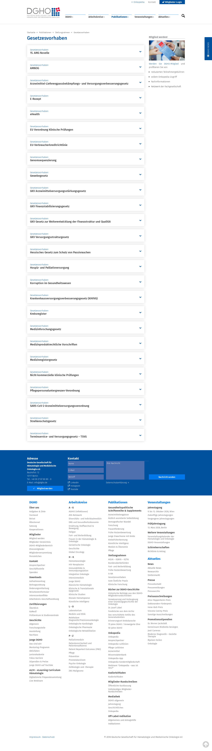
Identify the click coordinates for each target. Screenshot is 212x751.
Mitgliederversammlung (40, 552)
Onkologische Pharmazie (80, 627)
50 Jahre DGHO (115, 628)
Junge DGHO (35, 639)
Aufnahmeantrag (37, 581)
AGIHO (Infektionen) (78, 511)
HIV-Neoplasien (76, 564)
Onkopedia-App (115, 658)
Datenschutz (48, 737)
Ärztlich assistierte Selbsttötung (123, 518)
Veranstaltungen (144, 16)
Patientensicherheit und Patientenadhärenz (80, 644)
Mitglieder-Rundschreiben (122, 681)
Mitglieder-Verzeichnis (40, 542)
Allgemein (34, 624)
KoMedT (33, 611)
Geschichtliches (115, 707)
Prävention (74, 656)
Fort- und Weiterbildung (80, 535)
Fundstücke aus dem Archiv (121, 611)
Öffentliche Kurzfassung (119, 685)
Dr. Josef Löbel (115, 607)
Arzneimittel (114, 651)
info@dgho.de (40, 482)
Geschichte (35, 620)
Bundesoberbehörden (118, 563)
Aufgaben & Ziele (37, 511)
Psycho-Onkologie (77, 663)
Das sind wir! (35, 644)
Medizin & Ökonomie (118, 547)
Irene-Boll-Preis (155, 607)
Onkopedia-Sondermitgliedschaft (124, 662)
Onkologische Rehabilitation (82, 631)
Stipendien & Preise (38, 661)
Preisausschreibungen (160, 596)
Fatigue (72, 532)
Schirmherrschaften (158, 547)
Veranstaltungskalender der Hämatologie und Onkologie (161, 537)
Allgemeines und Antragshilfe (122, 720)
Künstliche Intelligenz (79, 601)
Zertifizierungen (38, 604)
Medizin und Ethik (77, 614)
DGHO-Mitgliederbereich (41, 545)
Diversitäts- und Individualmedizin (85, 518)
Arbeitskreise (96, 16)
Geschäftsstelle (36, 569)
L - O (71, 606)
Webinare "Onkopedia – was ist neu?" (123, 666)
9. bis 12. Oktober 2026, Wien (161, 511)
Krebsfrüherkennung (117, 540)
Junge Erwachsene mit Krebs (121, 536)
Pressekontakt (154, 584)
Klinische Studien (77, 594)
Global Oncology (76, 552)
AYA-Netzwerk (75, 515)
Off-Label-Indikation (119, 716)
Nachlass (33, 635)
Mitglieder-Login (172, 2)
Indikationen (114, 723)
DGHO (69, 16)
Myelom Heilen (155, 640)
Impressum (35, 737)
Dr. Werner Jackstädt (157, 623)
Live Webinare (36, 681)
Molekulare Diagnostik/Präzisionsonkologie (84, 618)
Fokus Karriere (36, 658)
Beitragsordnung (37, 585)
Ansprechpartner (37, 565)
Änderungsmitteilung (39, 588)
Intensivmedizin (76, 578)
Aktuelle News (154, 568)
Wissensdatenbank (117, 655)
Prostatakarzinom (77, 660)
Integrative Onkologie (79, 574)
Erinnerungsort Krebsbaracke (122, 621)
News (151, 564)
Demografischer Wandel (119, 522)
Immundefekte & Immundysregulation (78, 569)
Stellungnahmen (117, 555)
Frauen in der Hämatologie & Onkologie (82, 540)
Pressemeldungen (156, 587)
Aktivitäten (34, 651)
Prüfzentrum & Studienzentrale (44, 615)
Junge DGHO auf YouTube (41, 665)
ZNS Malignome (76, 671)
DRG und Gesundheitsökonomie (84, 522)
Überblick (33, 608)
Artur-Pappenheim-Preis (159, 600)
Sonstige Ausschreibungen (160, 614)
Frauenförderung (116, 529)
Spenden (33, 572)
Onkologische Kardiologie (81, 623)
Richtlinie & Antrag (156, 551)
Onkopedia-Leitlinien (118, 644)
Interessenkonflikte (38, 595)
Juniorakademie (36, 654)
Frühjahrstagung (156, 523)
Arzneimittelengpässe (118, 514)
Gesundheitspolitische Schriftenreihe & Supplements (124, 509)
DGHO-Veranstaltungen (159, 542)
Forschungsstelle (37, 628)
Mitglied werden (42, 488)
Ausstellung (34, 631)
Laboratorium (75, 610)
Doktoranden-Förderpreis (160, 603)
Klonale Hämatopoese (79, 598)
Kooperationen (36, 529)
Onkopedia (139, 2)
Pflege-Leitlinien (116, 647)
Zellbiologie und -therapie (81, 667)
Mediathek (114, 696)
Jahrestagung (114, 704)
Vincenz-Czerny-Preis (158, 611)
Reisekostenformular (39, 592)
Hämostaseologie (77, 561)
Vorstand (33, 515)
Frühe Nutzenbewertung (119, 532)
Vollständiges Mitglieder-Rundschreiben (120, 690)
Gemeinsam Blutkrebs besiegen (163, 627)
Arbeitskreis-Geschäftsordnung (44, 599)
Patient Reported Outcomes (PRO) (85, 649)
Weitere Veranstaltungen (161, 532)
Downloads (35, 577)
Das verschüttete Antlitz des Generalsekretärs (121, 616)
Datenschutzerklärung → (117, 482)
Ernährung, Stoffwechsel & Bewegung (81, 527)
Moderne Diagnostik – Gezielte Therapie (162, 635)
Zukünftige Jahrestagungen (160, 515)
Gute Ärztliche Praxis (118, 581)
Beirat (32, 518)
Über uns (34, 507)
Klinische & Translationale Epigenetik (81, 589)
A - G (71, 507)
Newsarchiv (153, 571)
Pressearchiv (154, 591)
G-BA (110, 573)
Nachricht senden (167, 477)
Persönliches (35, 556)
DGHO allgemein (116, 700)
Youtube (73, 489)
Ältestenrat (34, 522)
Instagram (74, 486)
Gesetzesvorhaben (117, 577)
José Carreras (154, 630)
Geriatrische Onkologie (80, 545)
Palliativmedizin (76, 640)
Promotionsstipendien (160, 619)
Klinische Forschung (117, 584)
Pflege (72, 653)
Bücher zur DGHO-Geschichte (123, 589)
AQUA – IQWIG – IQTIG (118, 559)
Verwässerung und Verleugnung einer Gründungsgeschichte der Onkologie (123, 601)
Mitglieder (35, 534)
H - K (71, 557)
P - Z (71, 635)
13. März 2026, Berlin (157, 527)
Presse (151, 580)
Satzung (33, 526)
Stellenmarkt (154, 575)
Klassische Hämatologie (80, 585)
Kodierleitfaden (117, 672)
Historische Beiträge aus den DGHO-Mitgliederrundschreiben (125, 594)
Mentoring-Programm (39, 647)
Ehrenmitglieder (36, 549)
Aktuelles (164, 16)
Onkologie (152, 643)
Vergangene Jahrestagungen (161, 518)
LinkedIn (73, 482)
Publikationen (120, 16)
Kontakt (152, 2)
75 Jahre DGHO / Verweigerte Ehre (124, 624)
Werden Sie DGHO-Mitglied (164, 63)
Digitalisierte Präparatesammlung (45, 677)
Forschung (113, 525)
